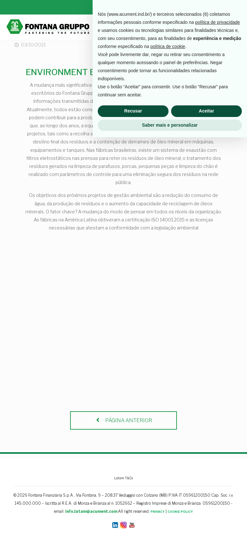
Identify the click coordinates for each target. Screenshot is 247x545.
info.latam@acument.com (91, 511)
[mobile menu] (236, 27)
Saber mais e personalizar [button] (170, 532)
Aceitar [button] (206, 518)
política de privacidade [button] (217, 430)
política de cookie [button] (167, 454)
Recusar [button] (133, 518)
